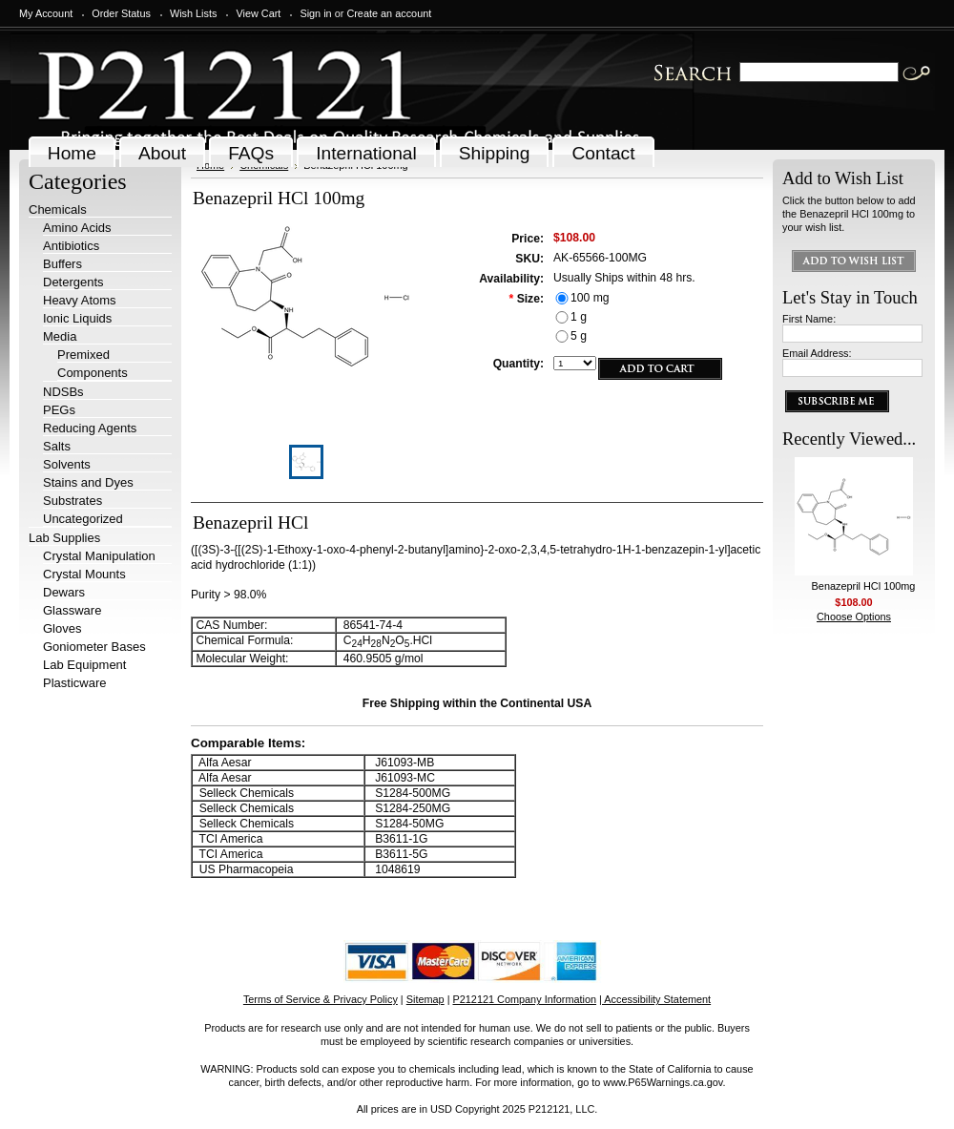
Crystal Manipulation (99, 556)
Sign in (315, 13)
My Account (46, 13)
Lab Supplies (64, 538)
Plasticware (74, 683)
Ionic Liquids (77, 318)
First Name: (809, 318)
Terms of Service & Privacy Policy (320, 999)
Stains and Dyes (88, 482)
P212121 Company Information (525, 999)
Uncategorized (83, 519)
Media (59, 336)
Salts (57, 446)
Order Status (121, 13)
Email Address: (817, 353)
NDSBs (63, 392)
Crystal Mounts (84, 574)
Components (92, 373)
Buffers (62, 264)
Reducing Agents (89, 428)
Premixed (83, 354)
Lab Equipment (84, 665)
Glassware (72, 610)
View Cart (258, 13)
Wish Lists (194, 13)
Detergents (73, 282)
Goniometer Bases (94, 646)
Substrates (72, 500)
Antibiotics (71, 246)
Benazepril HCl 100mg (864, 586)
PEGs (59, 410)
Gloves (62, 628)
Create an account (388, 13)
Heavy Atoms (79, 300)
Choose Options (854, 616)
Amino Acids (77, 227)
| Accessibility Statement (655, 999)
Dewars (64, 592)
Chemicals (58, 209)
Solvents (67, 464)
